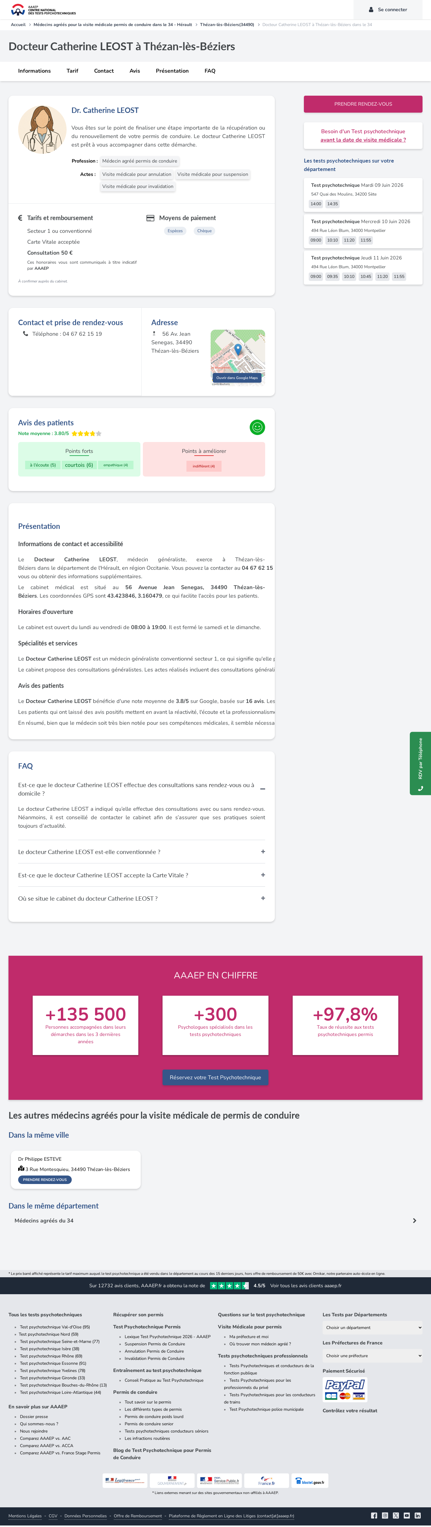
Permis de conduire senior (149, 1425)
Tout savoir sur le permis (148, 1404)
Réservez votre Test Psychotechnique (215, 1079)
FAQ (210, 70)
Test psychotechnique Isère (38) (49, 1350)
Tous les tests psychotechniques (45, 1316)
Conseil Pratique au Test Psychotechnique (164, 1382)
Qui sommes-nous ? (39, 1425)
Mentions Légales (25, 1517)
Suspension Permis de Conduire (155, 1345)
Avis (135, 70)
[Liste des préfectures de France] (373, 1357)
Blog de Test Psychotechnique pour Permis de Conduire (162, 1456)
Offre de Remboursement (138, 1517)
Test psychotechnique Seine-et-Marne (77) (60, 1343)
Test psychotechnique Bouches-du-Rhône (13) (63, 1387)
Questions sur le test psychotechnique (261, 1316)
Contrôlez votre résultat (350, 1412)
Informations (34, 70)
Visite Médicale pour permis (250, 1328)
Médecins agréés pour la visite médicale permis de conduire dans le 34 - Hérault (113, 25)
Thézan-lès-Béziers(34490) (227, 25)
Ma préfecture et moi (248, 1338)
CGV (53, 1517)
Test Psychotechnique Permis (147, 1328)
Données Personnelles (85, 1517)
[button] (238, 352)
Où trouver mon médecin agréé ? (260, 1345)
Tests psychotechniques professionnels (263, 1357)
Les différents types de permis (153, 1411)
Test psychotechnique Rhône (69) (51, 1357)
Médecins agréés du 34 (44, 1222)
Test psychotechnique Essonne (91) (53, 1365)
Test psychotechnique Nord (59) (48, 1336)
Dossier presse (34, 1418)
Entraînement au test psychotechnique (157, 1372)
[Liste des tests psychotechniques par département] (373, 1329)
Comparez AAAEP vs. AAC (45, 1440)
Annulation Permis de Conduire (154, 1353)
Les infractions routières (147, 1440)
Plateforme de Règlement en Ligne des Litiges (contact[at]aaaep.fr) (231, 1517)
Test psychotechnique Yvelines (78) (52, 1372)
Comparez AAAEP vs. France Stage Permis (60, 1454)
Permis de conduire (135, 1393)
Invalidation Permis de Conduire (155, 1360)
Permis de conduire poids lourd (154, 1418)
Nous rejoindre (34, 1433)
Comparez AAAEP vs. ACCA (46, 1447)
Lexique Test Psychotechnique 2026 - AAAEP (168, 1338)
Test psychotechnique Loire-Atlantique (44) (60, 1394)
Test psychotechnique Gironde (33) (52, 1379)
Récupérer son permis (138, 1316)
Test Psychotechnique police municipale (266, 1411)
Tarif (72, 70)
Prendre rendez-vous (363, 104)
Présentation (172, 70)
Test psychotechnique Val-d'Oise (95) (55, 1328)
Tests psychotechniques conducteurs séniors (167, 1433)
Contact (104, 70)
